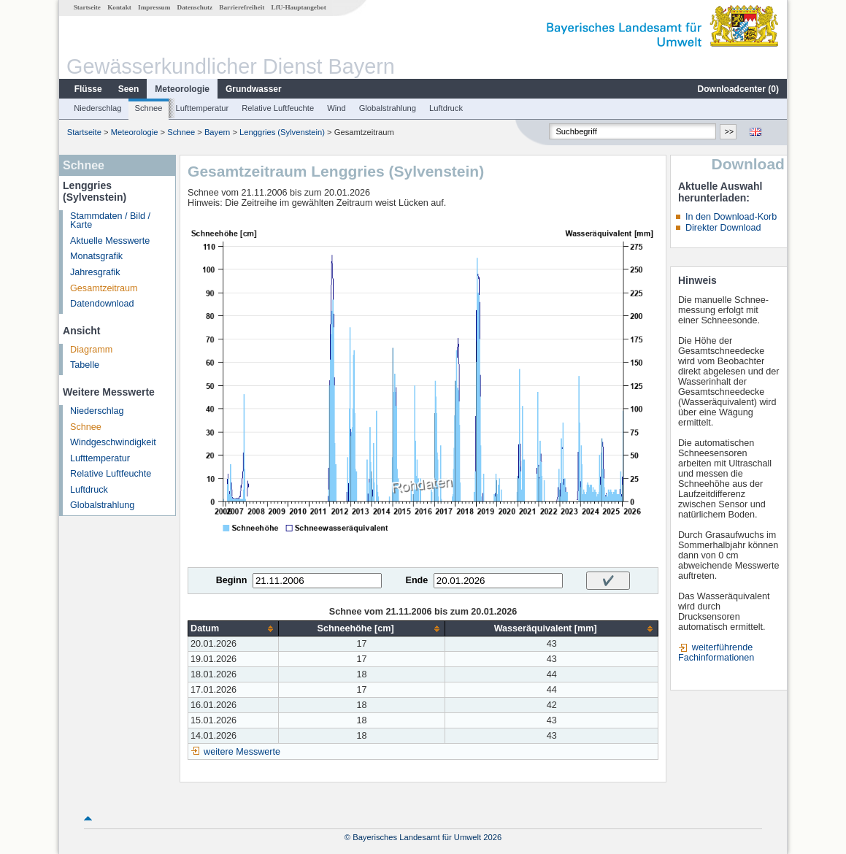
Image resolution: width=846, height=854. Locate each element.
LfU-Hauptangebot (299, 7)
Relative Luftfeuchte (278, 108)
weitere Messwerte (242, 752)
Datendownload (102, 304)
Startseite (87, 7)
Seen (128, 89)
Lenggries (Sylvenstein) (282, 132)
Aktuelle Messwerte (110, 241)
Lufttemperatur (201, 108)
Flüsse (88, 89)
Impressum (154, 7)
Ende (416, 580)
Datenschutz (195, 7)
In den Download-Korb (731, 217)
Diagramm (91, 350)
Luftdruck (446, 108)
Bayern (217, 132)
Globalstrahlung (387, 108)
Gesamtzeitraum (103, 288)
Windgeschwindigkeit (113, 442)
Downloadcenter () (738, 89)
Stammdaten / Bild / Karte (110, 221)
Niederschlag (97, 108)
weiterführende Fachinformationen (716, 652)
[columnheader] (233, 628)
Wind (336, 108)
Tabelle (84, 365)
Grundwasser (254, 89)
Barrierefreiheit (241, 7)
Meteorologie (182, 89)
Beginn (231, 580)
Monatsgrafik (96, 256)
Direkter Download (723, 228)
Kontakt (119, 7)
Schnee (149, 108)
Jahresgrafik (95, 272)
